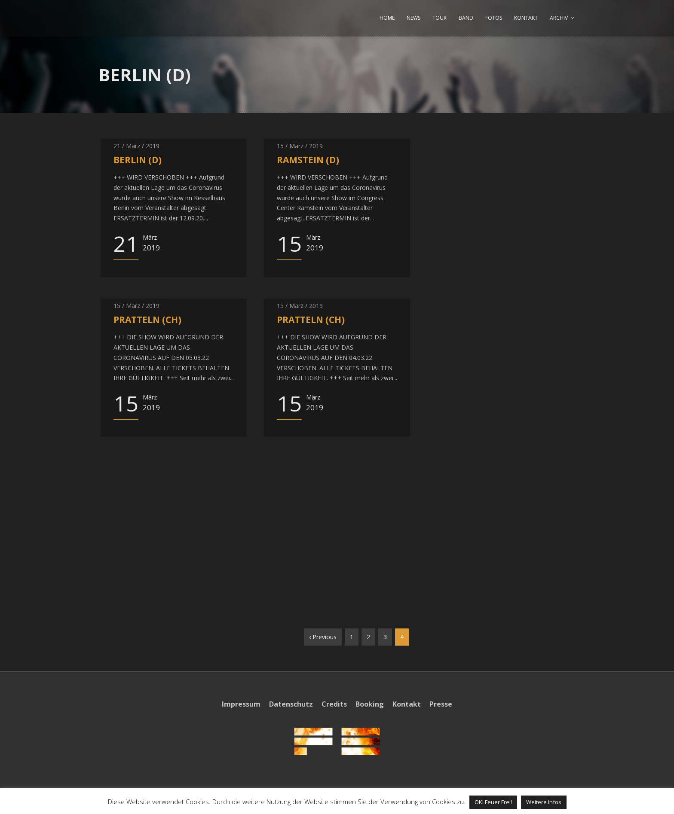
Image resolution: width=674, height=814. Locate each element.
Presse (440, 704)
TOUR (439, 17)
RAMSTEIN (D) (308, 160)
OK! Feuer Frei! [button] (493, 802)
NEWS (413, 17)
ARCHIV (559, 17)
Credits (334, 704)
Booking (369, 704)
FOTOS (493, 17)
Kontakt (406, 704)
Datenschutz (291, 704)
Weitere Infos (543, 802)
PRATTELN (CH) (147, 320)
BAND (466, 17)
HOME (387, 17)
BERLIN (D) (137, 160)
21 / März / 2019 (136, 146)
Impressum (241, 704)
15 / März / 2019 (300, 146)
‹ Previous (323, 637)
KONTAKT (526, 17)
